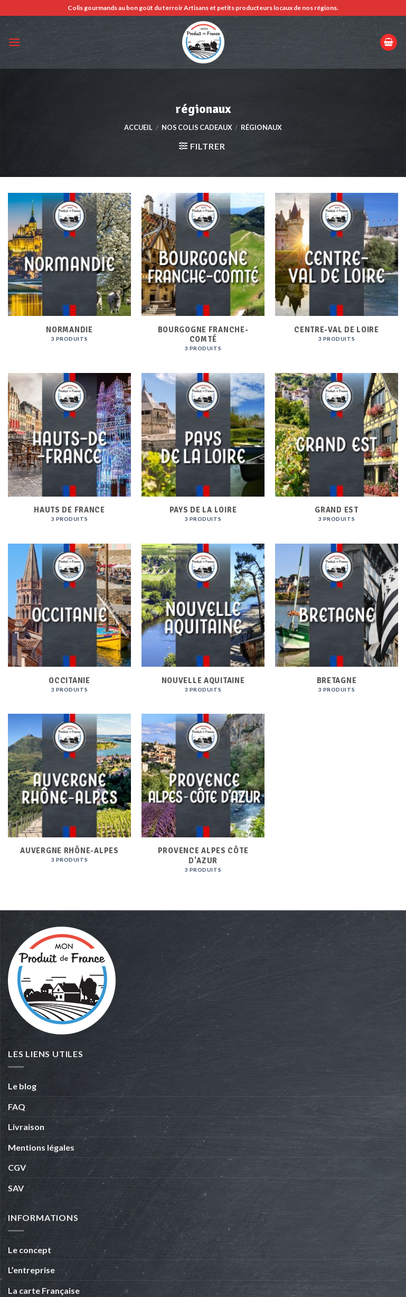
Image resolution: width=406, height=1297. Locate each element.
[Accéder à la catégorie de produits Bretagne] (336, 624)
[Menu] (14, 42)
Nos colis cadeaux (197, 127)
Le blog (22, 1086)
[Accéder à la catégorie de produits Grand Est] (336, 453)
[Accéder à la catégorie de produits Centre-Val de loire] (336, 278)
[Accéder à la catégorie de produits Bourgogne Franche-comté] (203, 278)
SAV (16, 1188)
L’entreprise (31, 1270)
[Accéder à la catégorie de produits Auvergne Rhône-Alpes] (69, 799)
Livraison (26, 1127)
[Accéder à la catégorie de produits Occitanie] (69, 624)
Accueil (138, 127)
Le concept (29, 1250)
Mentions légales (41, 1147)
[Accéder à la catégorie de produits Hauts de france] (69, 453)
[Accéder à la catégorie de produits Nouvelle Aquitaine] (203, 624)
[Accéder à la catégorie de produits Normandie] (69, 278)
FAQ (16, 1107)
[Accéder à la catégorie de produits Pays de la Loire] (203, 453)
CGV (17, 1167)
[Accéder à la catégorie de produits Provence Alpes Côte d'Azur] (203, 799)
